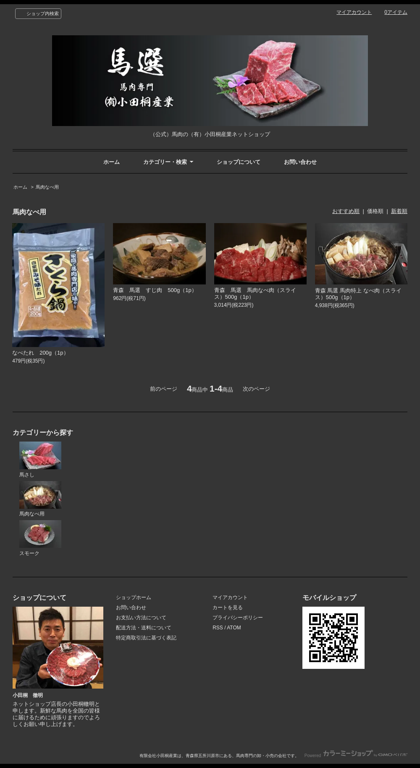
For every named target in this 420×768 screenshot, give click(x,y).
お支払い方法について (141, 618)
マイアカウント (354, 12)
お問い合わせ (300, 162)
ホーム (111, 162)
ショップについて (238, 162)
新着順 (399, 211)
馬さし (40, 460)
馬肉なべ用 (47, 186)
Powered (355, 755)
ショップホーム (133, 597)
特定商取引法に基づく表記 (146, 638)
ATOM (234, 628)
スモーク (40, 538)
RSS (218, 628)
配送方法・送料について (143, 628)
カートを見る (228, 607)
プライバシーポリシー (238, 618)
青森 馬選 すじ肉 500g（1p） (155, 290)
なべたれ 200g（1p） (40, 353)
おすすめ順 (346, 211)
